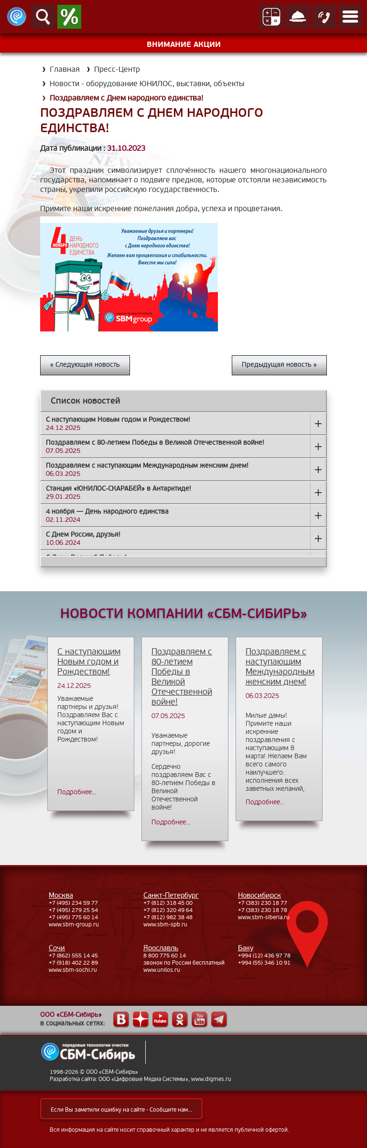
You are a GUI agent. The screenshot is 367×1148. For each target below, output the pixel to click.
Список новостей (85, 400)
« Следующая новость (85, 364)
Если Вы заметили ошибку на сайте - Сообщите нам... (121, 1110)
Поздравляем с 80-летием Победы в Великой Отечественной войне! (181, 677)
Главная (65, 69)
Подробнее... (76, 792)
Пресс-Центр (117, 69)
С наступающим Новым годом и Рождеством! (88, 662)
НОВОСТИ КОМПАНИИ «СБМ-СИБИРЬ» (183, 614)
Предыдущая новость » (279, 364)
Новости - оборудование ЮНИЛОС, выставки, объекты (147, 84)
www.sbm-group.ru (74, 924)
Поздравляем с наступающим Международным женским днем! (280, 667)
